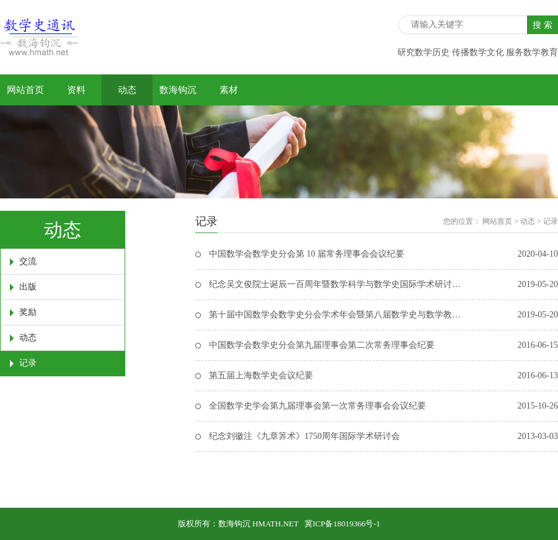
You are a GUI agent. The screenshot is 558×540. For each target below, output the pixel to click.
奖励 (28, 312)
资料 (76, 90)
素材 (228, 90)
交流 (28, 261)
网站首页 (25, 90)
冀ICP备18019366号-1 (342, 523)
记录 (28, 363)
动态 (127, 90)
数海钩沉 (178, 90)
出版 (28, 286)
